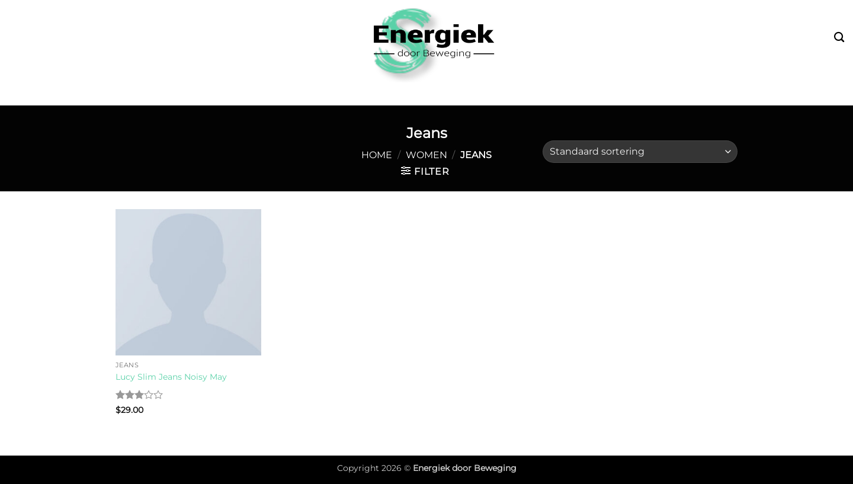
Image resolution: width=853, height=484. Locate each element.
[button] (425, 171)
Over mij (628, 94)
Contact (685, 94)
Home (376, 155)
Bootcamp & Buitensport (219, 94)
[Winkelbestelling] (640, 152)
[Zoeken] (839, 37)
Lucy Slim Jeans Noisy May (171, 376)
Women (426, 155)
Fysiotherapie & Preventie (515, 94)
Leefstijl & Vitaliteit (365, 94)
